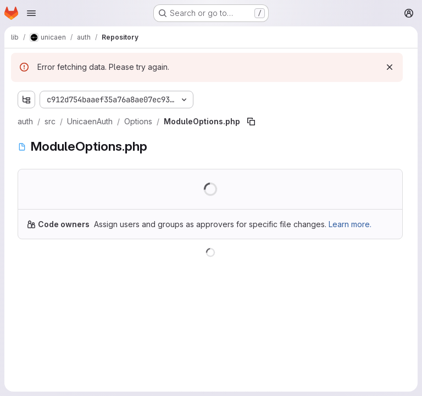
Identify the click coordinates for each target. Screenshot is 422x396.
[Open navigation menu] (31, 13)
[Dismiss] (389, 67)
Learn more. (350, 224)
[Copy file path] (251, 121)
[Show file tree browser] (26, 99)
